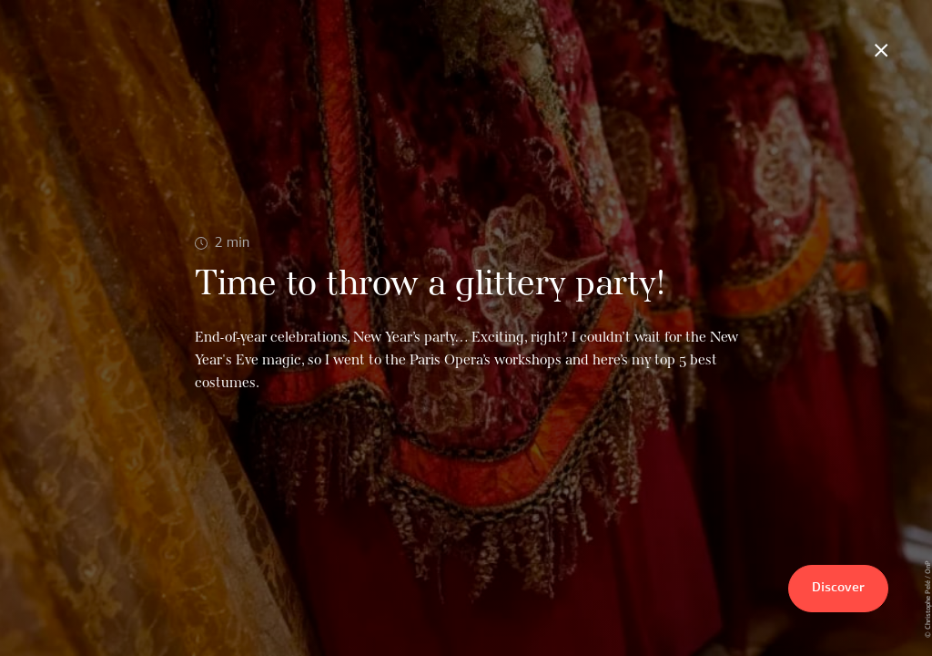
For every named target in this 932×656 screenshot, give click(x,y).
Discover (838, 588)
